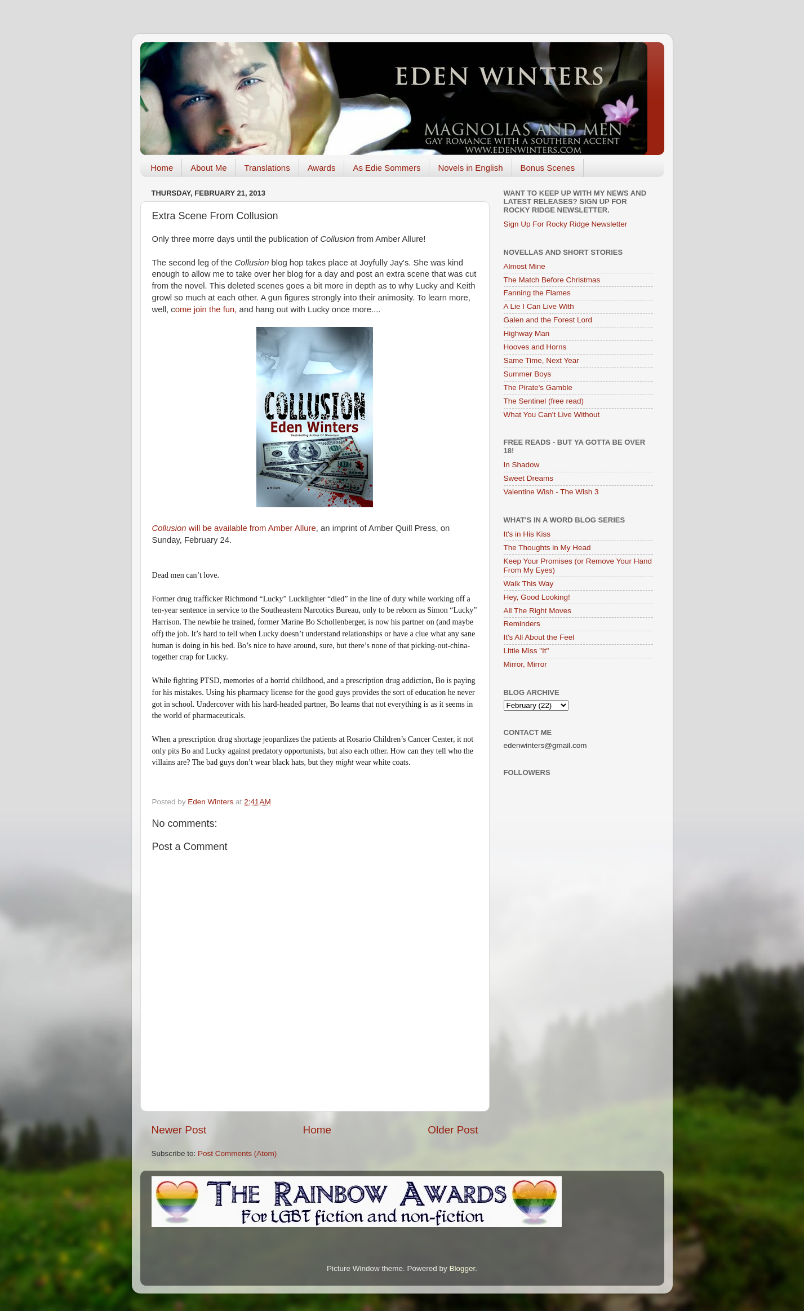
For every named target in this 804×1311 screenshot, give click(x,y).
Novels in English (470, 167)
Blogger (463, 1268)
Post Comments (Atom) (237, 1153)
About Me (208, 167)
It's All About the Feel (539, 637)
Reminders (522, 623)
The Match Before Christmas (552, 280)
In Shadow (522, 464)
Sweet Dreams (529, 478)
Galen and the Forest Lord (548, 320)
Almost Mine (524, 266)
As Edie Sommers (386, 167)
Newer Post (179, 1130)
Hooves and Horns (535, 347)
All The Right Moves (538, 610)
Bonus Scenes (548, 167)
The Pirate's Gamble (538, 387)
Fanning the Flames (537, 293)
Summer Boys (528, 374)
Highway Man (527, 333)
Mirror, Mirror (525, 664)
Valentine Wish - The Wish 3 (551, 492)
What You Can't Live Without (552, 414)
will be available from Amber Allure (234, 528)
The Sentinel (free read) (544, 401)
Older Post (453, 1130)
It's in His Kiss (527, 534)
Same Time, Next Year (541, 360)
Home (161, 167)
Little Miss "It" (526, 650)
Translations (267, 167)
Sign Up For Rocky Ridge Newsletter (566, 224)
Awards (322, 167)
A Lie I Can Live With (539, 306)
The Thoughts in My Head (547, 547)
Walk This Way (529, 583)
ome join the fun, (206, 309)
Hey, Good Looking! (537, 597)
